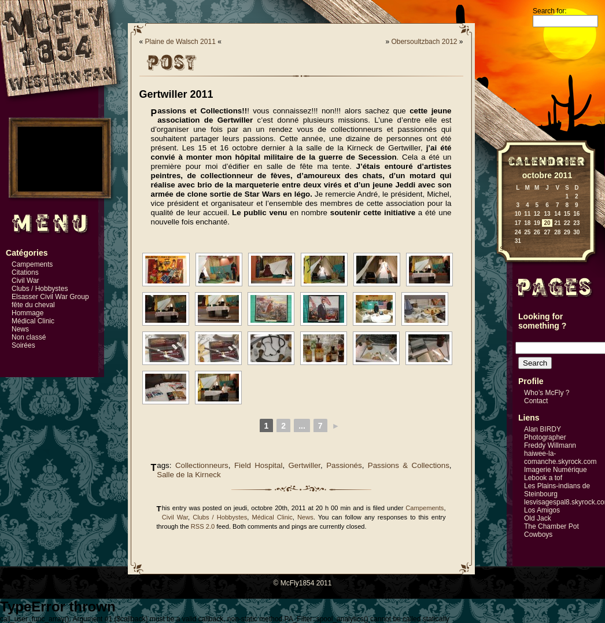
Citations (25, 272)
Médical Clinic (33, 321)
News (20, 329)
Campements (32, 264)
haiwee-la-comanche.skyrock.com (560, 457)
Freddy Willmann (550, 445)
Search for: (550, 11)
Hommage (27, 313)
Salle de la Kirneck (188, 474)
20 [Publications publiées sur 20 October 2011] (547, 223)
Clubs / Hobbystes (40, 289)
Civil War (25, 281)
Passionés (344, 465)
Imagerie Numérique (555, 470)
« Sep (502, 249)
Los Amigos (542, 510)
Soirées (23, 345)
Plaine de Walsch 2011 (180, 42)
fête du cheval (33, 305)
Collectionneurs (201, 465)
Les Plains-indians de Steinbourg (557, 490)
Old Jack (537, 518)
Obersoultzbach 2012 (424, 42)
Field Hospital (258, 465)
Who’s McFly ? (546, 393)
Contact (536, 401)
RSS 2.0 (203, 526)
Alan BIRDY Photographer (545, 433)
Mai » (522, 249)
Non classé (29, 337)
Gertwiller (305, 465)
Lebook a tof (543, 478)
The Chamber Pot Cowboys (551, 530)
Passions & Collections (408, 465)
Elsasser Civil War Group (50, 297)
